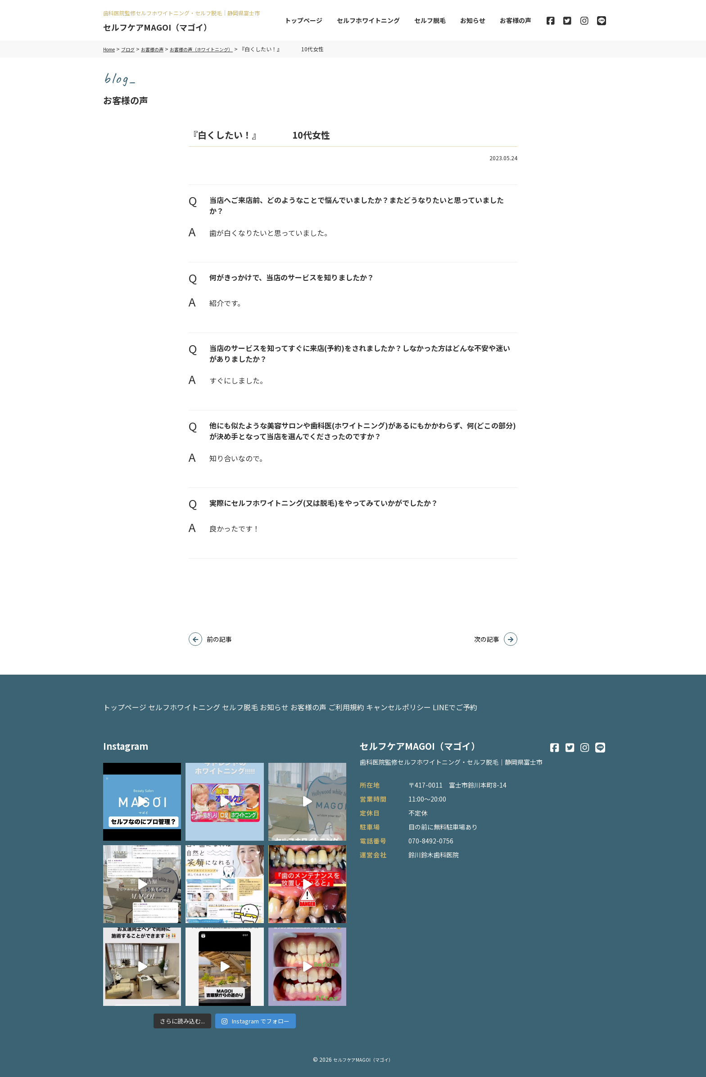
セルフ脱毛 (430, 20)
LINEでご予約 (561, 702)
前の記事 (219, 639)
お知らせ (472, 20)
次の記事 (486, 639)
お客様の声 (515, 20)
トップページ (303, 20)
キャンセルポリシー (492, 702)
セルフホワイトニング (368, 20)
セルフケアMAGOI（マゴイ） (163, 26)
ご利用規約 (426, 702)
